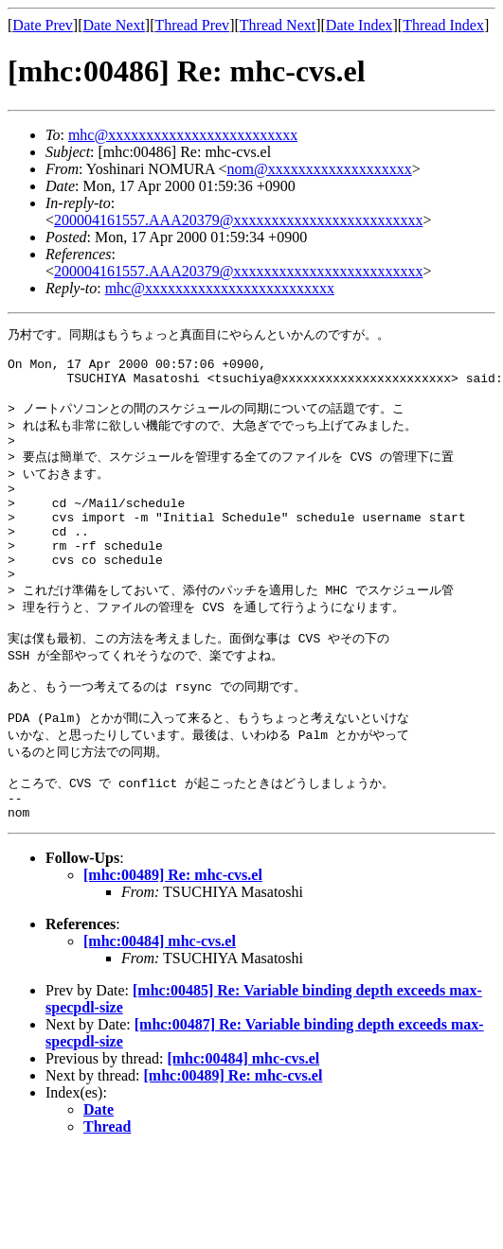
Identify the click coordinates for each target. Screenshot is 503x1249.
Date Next (114, 25)
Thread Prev (191, 25)
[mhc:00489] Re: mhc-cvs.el (172, 939)
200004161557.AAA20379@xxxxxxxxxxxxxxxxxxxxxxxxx (238, 220)
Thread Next (277, 25)
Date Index (359, 25)
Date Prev (42, 25)
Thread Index (443, 25)
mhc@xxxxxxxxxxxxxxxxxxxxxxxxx (182, 135)
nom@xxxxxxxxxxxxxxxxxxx (319, 169)
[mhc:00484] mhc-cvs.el (159, 1005)
